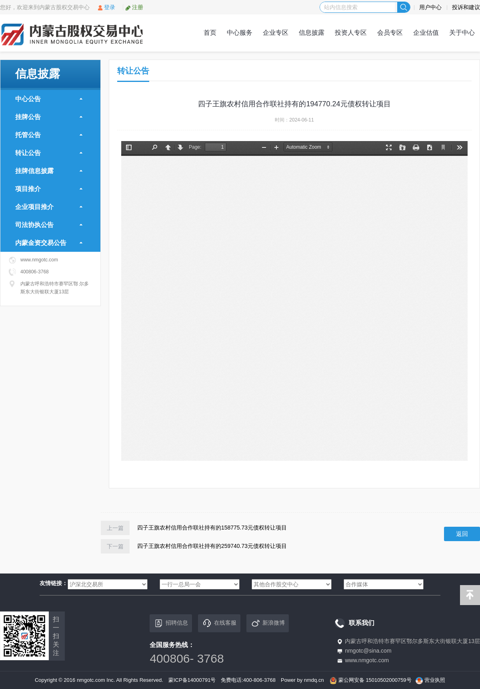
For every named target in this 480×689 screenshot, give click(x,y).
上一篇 (115, 528)
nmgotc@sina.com (368, 650)
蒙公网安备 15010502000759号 (375, 680)
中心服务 (239, 32)
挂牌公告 (48, 117)
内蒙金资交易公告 (48, 242)
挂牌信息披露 (48, 170)
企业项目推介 (48, 206)
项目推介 (48, 188)
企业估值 (426, 32)
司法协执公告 (48, 224)
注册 (134, 7)
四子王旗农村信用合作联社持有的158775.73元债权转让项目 (212, 527)
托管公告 (48, 134)
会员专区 (390, 32)
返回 (462, 533)
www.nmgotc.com (367, 660)
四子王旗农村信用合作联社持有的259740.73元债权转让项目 (212, 546)
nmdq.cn (314, 680)
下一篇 (115, 546)
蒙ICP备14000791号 (192, 680)
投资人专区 (351, 32)
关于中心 (462, 32)
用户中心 (430, 7)
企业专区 (275, 32)
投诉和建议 (466, 7)
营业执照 (434, 680)
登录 (106, 7)
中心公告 (48, 99)
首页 (210, 32)
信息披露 (311, 32)
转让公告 (48, 152)
